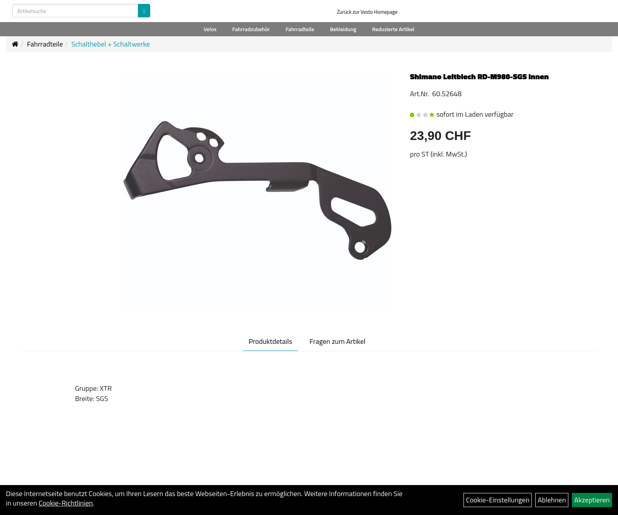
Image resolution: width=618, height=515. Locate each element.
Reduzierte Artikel (393, 29)
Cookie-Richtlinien (66, 503)
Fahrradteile (299, 29)
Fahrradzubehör (251, 29)
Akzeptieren (592, 499)
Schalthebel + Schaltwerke (110, 44)
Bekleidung (343, 29)
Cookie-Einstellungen (497, 499)
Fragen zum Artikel (337, 341)
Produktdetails (270, 341)
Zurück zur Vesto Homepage (367, 12)
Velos (210, 29)
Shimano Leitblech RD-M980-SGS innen (479, 76)
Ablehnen (552, 499)
